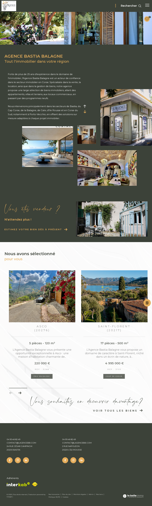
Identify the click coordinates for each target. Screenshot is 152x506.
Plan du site (66, 494)
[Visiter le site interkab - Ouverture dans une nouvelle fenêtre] (18, 484)
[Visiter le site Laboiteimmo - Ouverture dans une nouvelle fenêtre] (133, 496)
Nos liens (99, 494)
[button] (20, 393)
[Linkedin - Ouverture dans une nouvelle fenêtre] (26, 460)
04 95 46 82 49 (13, 439)
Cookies (65, 497)
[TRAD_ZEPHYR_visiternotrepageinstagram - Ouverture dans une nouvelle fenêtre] (18, 460)
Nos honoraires (54, 494)
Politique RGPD (54, 497)
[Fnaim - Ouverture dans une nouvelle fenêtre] (35, 484)
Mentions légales (80, 494)
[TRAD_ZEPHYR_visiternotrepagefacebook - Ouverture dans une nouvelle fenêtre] (10, 460)
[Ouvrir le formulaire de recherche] (131, 6)
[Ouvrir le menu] (147, 5)
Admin (91, 494)
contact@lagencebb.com (21, 443)
